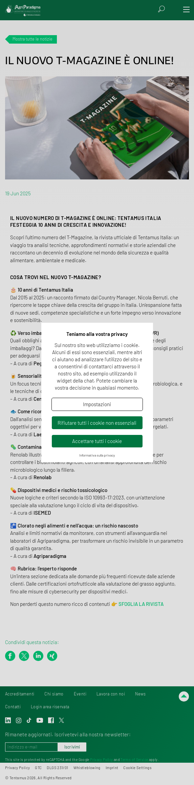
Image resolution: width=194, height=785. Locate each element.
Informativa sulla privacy (97, 455)
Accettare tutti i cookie (97, 441)
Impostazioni (97, 404)
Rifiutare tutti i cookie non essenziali (97, 423)
